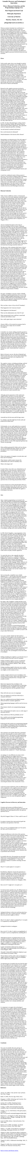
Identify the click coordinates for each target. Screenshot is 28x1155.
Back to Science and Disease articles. (9, 1150)
